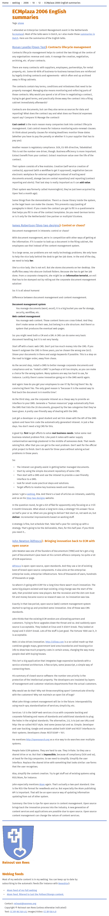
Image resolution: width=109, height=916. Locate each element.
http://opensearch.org (38, 739)
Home (5, 2)
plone (21, 23)
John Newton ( (21, 541)
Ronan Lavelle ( (22, 47)
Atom (42, 784)
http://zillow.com (54, 641)
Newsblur (63, 883)
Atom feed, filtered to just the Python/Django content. (35, 894)
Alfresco (36, 541)
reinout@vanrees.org (25, 903)
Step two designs (48, 225)
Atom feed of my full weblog (22, 890)
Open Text (39, 47)
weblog (16, 2)
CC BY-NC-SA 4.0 (18, 911)
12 (39, 2)
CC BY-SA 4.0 (49, 911)
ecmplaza (18, 34)
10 (33, 2)
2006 (26, 2)
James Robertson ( (24, 225)
